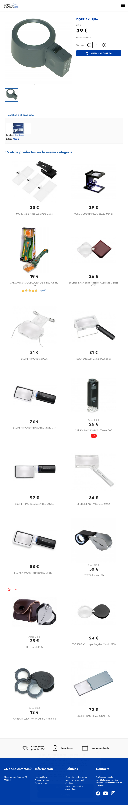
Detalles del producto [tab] (20, 115)
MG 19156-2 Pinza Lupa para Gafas (34, 214)
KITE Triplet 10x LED (93, 575)
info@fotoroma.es (104, 779)
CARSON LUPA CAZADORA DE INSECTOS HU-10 (34, 284)
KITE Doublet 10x (34, 647)
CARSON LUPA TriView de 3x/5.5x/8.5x (34, 718)
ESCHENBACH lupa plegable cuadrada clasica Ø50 (93, 284)
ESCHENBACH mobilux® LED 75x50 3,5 (34, 427)
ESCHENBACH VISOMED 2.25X (93, 504)
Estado (9, 139)
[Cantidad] (96, 45)
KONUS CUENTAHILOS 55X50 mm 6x (93, 214)
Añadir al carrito (98, 53)
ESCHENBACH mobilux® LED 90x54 (34, 504)
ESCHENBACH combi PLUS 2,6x (93, 359)
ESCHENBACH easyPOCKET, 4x (93, 716)
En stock (10, 135)
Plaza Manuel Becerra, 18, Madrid (16, 778)
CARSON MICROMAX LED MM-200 (93, 430)
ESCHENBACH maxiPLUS (34, 359)
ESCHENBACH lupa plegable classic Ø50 (94, 644)
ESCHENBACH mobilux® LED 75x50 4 (34, 572)
